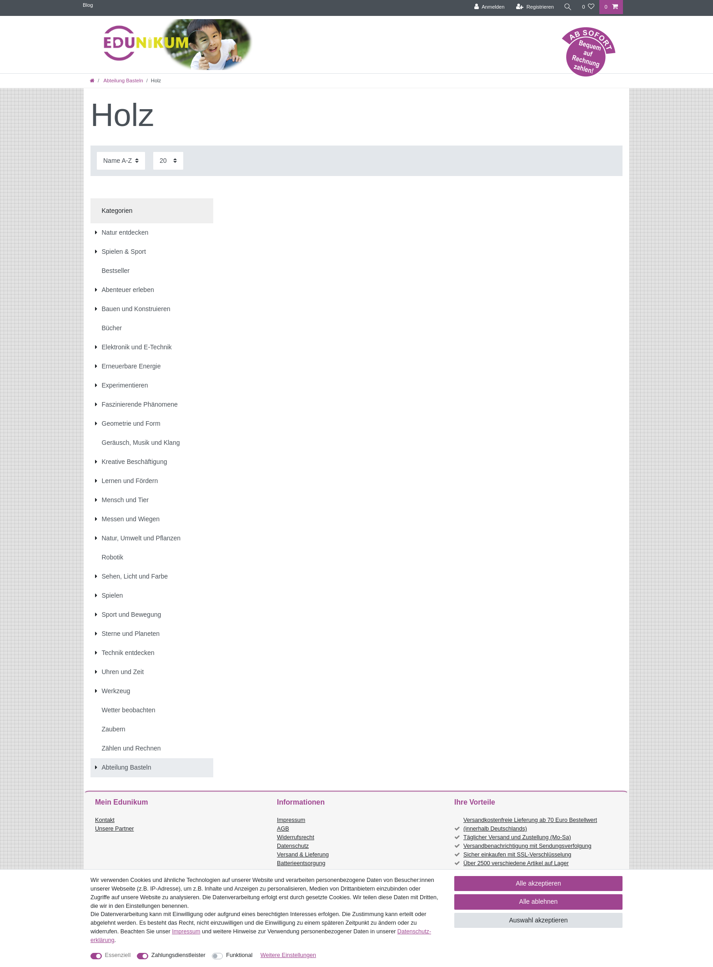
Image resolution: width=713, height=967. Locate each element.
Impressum (291, 820)
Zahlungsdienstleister (178, 955)
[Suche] (568, 7)
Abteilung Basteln (122, 80)
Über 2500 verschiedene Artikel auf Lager (516, 863)
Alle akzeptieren (538, 883)
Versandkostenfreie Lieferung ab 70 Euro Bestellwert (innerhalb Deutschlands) (530, 824)
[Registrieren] (535, 7)
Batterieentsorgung (301, 863)
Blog (88, 5)
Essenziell (118, 955)
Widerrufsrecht (295, 837)
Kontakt (105, 820)
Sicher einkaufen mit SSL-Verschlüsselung (517, 854)
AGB (283, 829)
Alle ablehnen (538, 901)
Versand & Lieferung (303, 854)
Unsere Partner (114, 829)
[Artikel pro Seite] (168, 161)
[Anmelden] (489, 7)
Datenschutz (293, 846)
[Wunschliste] (588, 7)
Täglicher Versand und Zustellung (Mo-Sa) (517, 837)
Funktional (239, 955)
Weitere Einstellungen (288, 955)
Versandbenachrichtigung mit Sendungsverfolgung (527, 846)
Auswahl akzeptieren (538, 920)
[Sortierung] (121, 161)
